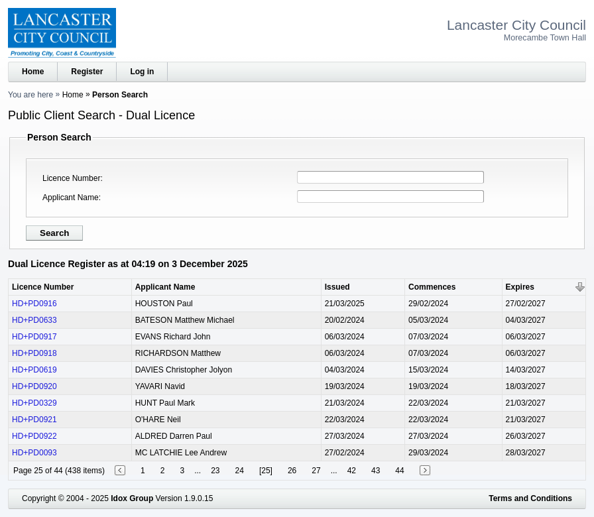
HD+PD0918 (34, 353)
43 (375, 470)
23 (215, 470)
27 (316, 470)
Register (87, 71)
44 (399, 470)
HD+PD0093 (34, 452)
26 (292, 470)
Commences (431, 287)
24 (239, 470)
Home (33, 71)
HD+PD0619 (34, 369)
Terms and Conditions (530, 498)
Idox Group (132, 498)
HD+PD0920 (34, 386)
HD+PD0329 (34, 403)
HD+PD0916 (34, 303)
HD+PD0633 (34, 320)
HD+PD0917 (34, 336)
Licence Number (71, 178)
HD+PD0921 (34, 419)
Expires (520, 287)
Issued (337, 287)
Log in (142, 71)
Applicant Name (70, 197)
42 (351, 470)
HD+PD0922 (34, 436)
